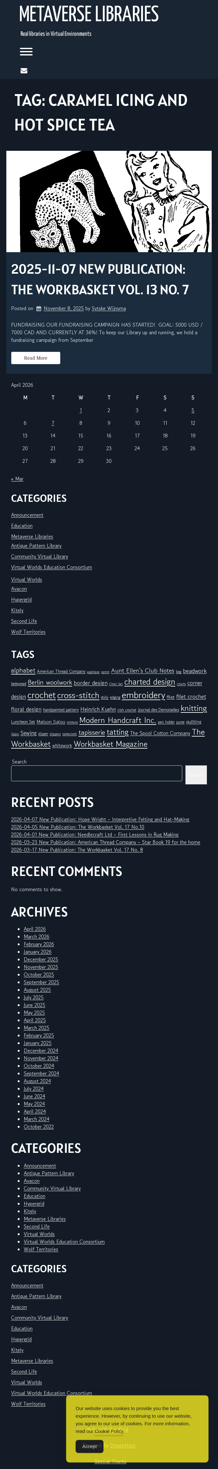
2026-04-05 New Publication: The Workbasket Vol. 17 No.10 (77, 827)
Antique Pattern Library (36, 545)
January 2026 (38, 951)
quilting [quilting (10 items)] (193, 721)
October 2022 (39, 1126)
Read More (35, 358)
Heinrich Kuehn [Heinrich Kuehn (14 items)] (98, 709)
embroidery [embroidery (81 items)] (143, 694)
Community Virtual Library (39, 556)
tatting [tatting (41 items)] (117, 732)
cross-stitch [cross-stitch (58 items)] (78, 695)
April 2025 (35, 1020)
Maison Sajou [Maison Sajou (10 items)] (51, 721)
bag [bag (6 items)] (178, 671)
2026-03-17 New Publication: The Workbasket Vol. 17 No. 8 (77, 849)
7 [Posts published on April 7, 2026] (53, 423)
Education (22, 525)
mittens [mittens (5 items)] (72, 722)
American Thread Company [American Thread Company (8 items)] (61, 671)
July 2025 (34, 997)
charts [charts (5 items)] (181, 683)
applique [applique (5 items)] (93, 671)
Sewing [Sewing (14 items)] (29, 733)
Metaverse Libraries (89, 15)
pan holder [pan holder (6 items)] (166, 722)
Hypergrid (21, 599)
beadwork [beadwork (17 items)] (195, 670)
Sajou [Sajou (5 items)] (15, 733)
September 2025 (41, 982)
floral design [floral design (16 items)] (26, 709)
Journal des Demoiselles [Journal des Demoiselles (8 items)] (158, 709)
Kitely (17, 610)
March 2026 (36, 936)
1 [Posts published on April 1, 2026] (81, 410)
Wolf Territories (28, 632)
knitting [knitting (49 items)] (194, 708)
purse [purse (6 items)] (180, 722)
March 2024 (36, 1119)
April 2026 (35, 929)
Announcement (27, 515)
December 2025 (41, 959)
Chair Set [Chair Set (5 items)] (116, 683)
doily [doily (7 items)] (105, 697)
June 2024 (34, 1096)
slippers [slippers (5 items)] (55, 733)
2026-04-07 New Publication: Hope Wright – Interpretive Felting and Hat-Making (100, 819)
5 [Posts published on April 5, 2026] (192, 410)
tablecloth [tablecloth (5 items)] (69, 733)
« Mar (17, 478)
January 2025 (38, 1043)
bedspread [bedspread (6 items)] (18, 683)
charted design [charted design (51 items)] (149, 682)
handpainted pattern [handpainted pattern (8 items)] (61, 709)
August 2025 (37, 989)
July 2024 (34, 1088)
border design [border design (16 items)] (91, 683)
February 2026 (39, 944)
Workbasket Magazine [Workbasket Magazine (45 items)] (110, 744)
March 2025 (36, 1027)
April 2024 (35, 1111)
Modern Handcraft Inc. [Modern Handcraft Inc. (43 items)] (117, 720)
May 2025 (34, 1012)
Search (19, 761)
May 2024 (34, 1104)
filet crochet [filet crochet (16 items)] (191, 696)
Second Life (24, 621)
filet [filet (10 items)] (171, 696)
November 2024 (41, 1058)
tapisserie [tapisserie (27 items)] (91, 732)
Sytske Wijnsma (109, 308)
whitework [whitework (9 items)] (62, 745)
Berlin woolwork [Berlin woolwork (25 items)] (50, 682)
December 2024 (41, 1050)
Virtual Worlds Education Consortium (51, 567)
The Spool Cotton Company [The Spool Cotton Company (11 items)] (160, 733)
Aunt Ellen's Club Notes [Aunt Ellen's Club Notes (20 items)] (142, 670)
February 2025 (39, 1035)
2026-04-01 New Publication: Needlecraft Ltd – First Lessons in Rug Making (94, 834)
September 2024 (41, 1073)
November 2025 (41, 967)
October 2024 (39, 1066)
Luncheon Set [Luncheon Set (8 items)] (23, 722)
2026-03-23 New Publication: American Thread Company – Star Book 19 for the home (105, 842)
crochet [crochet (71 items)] (42, 694)
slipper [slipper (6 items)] (43, 733)
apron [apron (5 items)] (105, 671)
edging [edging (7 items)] (115, 697)
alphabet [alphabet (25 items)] (23, 670)
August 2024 (37, 1081)
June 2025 (34, 1005)
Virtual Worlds (26, 579)
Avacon (19, 588)
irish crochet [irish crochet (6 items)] (126, 709)
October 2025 (39, 974)
